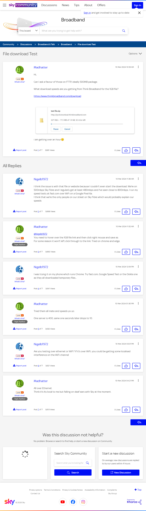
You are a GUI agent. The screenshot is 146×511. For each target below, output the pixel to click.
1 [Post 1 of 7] (38, 150)
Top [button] (139, 489)
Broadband (73, 20)
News (65, 5)
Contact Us (35, 493)
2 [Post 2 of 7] (38, 211)
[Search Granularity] (28, 30)
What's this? (20, 82)
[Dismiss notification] (139, 13)
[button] (138, 67)
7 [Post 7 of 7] (38, 409)
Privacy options (35, 490)
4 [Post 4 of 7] (38, 288)
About (88, 5)
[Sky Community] (23, 5)
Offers (101, 5)
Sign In (137, 5)
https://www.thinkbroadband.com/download (57, 96)
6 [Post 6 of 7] (38, 366)
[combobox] (79, 30)
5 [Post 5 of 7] (38, 329)
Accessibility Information (95, 490)
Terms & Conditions (52, 490)
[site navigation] (4, 5)
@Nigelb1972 (40, 234)
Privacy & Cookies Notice (72, 490)
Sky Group (112, 493)
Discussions (49, 5)
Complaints (112, 490)
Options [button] (133, 53)
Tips (76, 5)
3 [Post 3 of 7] (38, 252)
